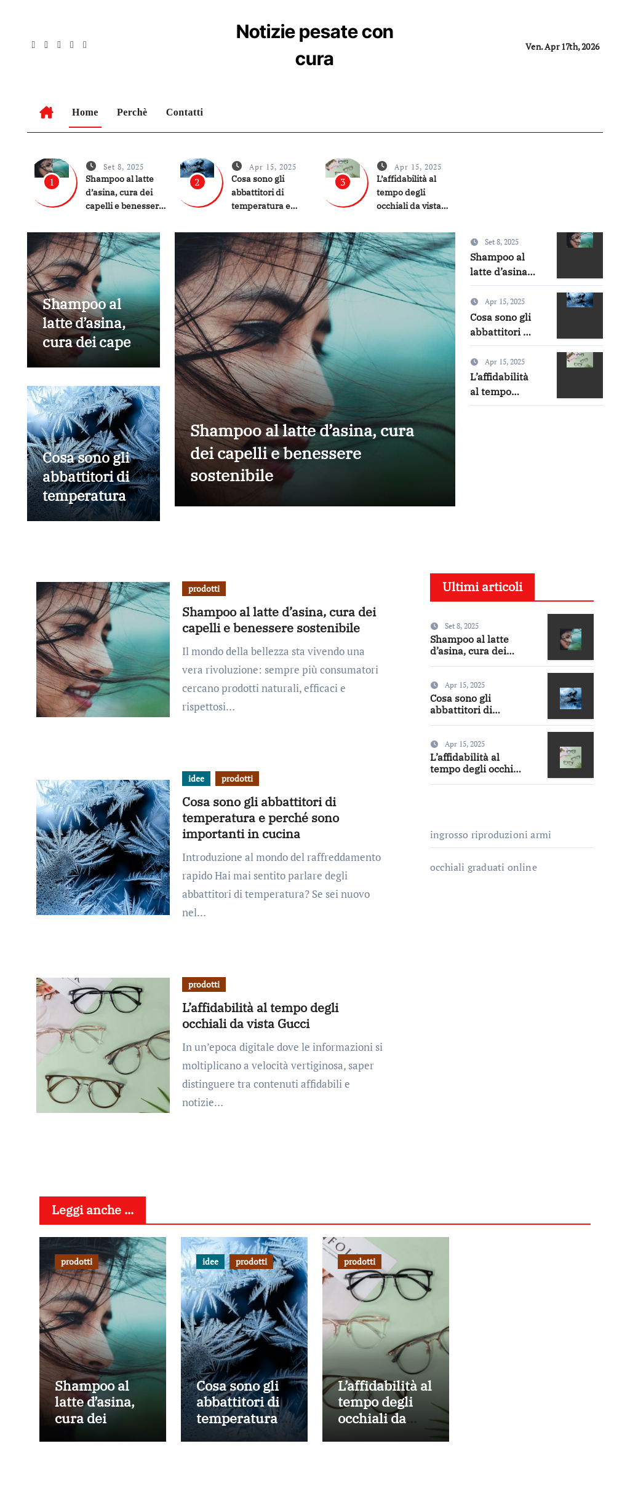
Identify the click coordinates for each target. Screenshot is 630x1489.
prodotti (204, 588)
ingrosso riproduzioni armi (490, 834)
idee (196, 778)
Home (85, 112)
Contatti (185, 112)
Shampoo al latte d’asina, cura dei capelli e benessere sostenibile (85, 351)
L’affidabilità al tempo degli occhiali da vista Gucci (260, 1015)
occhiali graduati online (483, 867)
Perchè (132, 112)
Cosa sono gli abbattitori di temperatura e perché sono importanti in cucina (92, 505)
